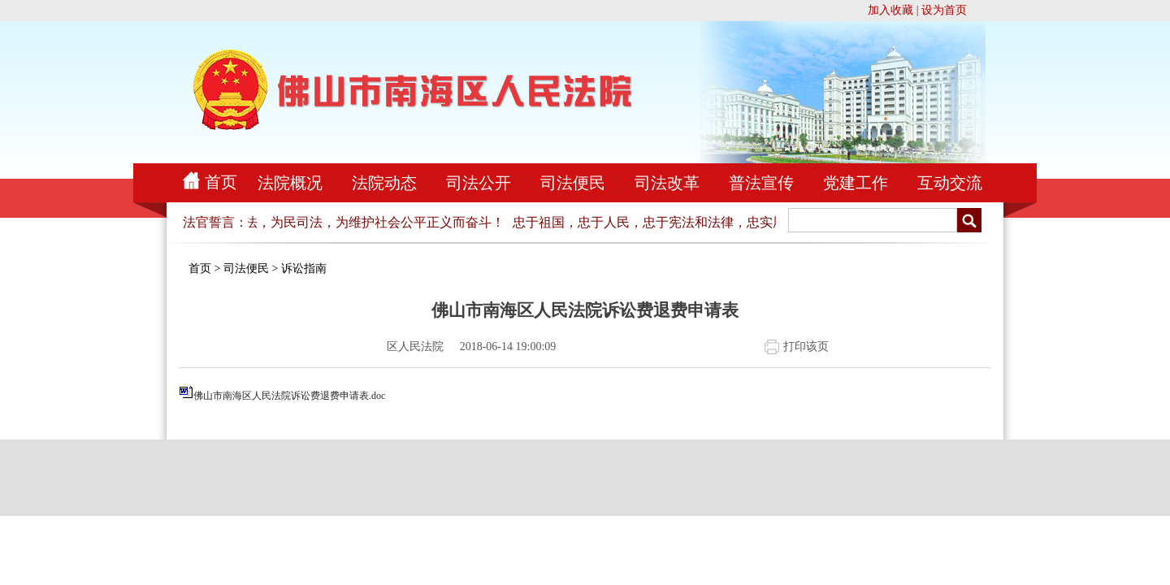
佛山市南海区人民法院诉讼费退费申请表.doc (289, 395)
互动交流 (949, 183)
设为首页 (944, 10)
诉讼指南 (304, 268)
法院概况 (290, 183)
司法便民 (572, 183)
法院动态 (384, 183)
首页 (221, 182)
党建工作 (855, 183)
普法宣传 (761, 183)
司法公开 (478, 183)
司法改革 (667, 183)
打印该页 (806, 346)
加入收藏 (890, 10)
